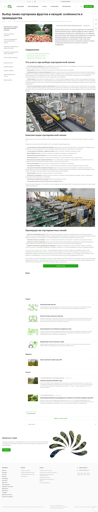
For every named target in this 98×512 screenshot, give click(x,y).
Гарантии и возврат (7, 496)
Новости (4, 476)
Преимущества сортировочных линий (36, 58)
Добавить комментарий (60, 418)
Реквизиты (5, 490)
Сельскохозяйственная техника (9, 75)
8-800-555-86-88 (44, 261)
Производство (6, 484)
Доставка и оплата (7, 494)
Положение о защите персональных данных (85, 507)
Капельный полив (8, 62)
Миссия (4, 470)
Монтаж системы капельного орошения (51, 316)
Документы (5, 488)
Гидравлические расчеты (45, 477)
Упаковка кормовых (9, 70)
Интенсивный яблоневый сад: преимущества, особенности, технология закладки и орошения (66, 398)
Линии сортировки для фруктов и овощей (35, 250)
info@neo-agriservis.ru (84, 470)
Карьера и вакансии (7, 486)
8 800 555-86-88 (66, 1)
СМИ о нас (5, 482)
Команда (4, 472)
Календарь (5, 478)
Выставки (4, 480)
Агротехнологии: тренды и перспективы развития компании (11, 28)
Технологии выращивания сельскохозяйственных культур (10, 41)
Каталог (23, 467)
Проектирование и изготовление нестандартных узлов (55, 329)
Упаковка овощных (8, 66)
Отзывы (4, 474)
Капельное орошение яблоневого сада (51, 380)
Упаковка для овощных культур (27, 472)
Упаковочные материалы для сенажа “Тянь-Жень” (11, 52)
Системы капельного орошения (9, 34)
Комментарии (31, 413)
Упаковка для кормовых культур (28, 474)
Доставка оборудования (45, 482)
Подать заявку (88, 6)
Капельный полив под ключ (48, 304)
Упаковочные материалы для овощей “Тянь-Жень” (11, 47)
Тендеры (4, 492)
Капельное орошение (25, 470)
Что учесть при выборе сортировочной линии (38, 53)
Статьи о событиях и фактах (10, 57)
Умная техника (24, 476)
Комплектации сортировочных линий (36, 55)
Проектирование (8, 80)
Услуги (41, 467)
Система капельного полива (46, 470)
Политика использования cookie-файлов (58, 506)
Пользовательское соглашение (56, 508)
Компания (5, 467)
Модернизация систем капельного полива (52, 341)
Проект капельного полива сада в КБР (51, 359)
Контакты (6, 450)
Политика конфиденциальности (57, 505)
